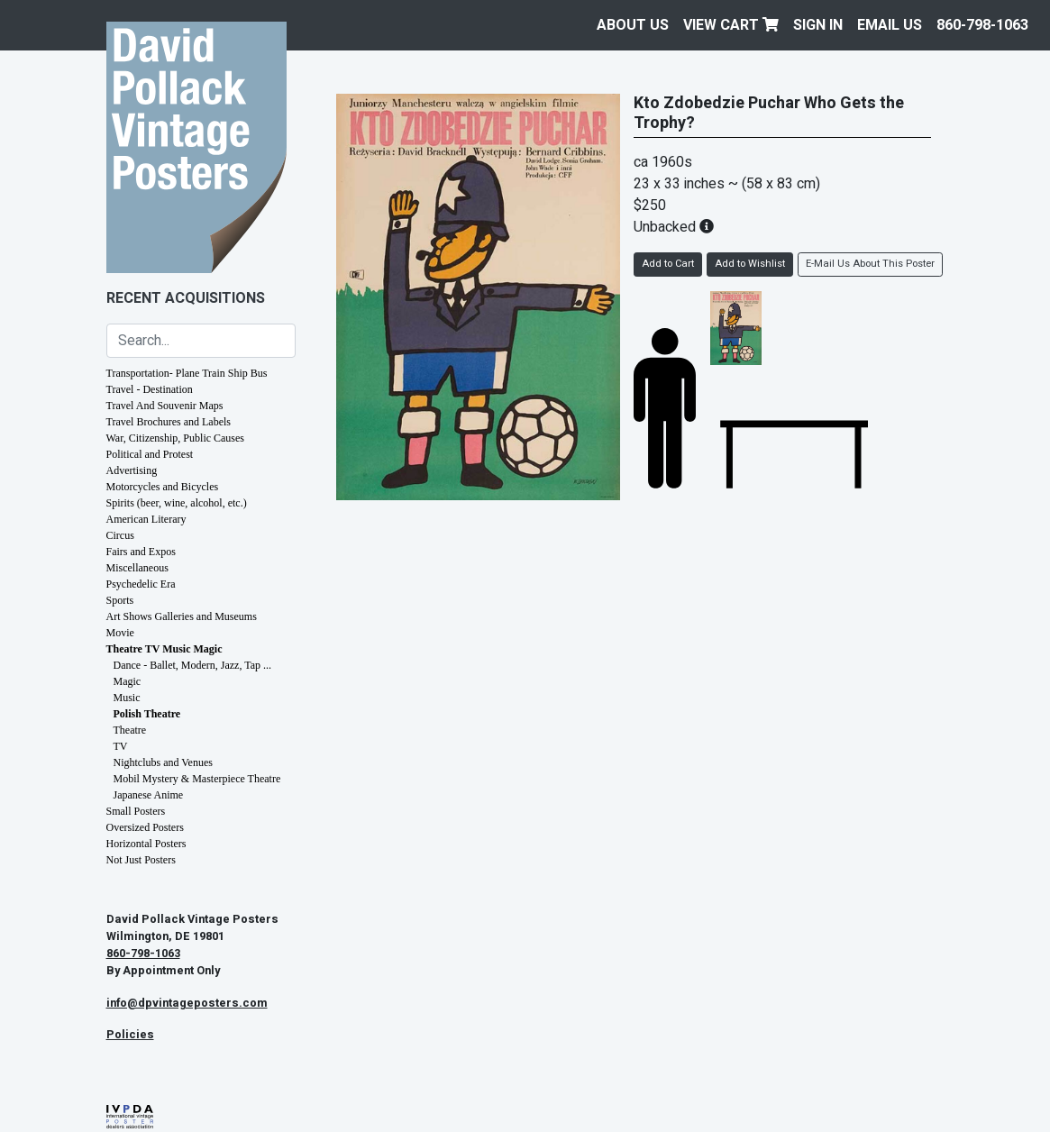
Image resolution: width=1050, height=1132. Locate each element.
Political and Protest (150, 454)
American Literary (146, 519)
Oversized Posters (145, 827)
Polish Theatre (147, 714)
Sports (120, 600)
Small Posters (136, 811)
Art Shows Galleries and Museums (181, 616)
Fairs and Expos (141, 551)
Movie (120, 632)
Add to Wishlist (750, 263)
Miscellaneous (137, 567)
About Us (633, 25)
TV (121, 746)
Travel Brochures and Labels (169, 421)
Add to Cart (668, 263)
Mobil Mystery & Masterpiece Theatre (197, 778)
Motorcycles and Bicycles (162, 486)
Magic (128, 681)
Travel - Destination (149, 389)
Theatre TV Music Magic (164, 649)
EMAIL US (889, 25)
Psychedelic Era (141, 584)
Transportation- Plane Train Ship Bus (187, 373)
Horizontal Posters (146, 843)
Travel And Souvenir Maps (165, 405)
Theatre (130, 730)
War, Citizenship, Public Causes (175, 438)
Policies (130, 1035)
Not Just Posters (141, 860)
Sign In (818, 25)
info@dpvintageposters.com (187, 1003)
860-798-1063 (982, 25)
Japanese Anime (149, 795)
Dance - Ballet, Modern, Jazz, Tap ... (193, 665)
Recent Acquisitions (185, 298)
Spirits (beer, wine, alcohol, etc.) (176, 503)
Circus (120, 535)
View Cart (731, 25)
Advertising (132, 470)
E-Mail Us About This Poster (870, 263)
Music (127, 697)
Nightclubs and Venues (163, 762)
